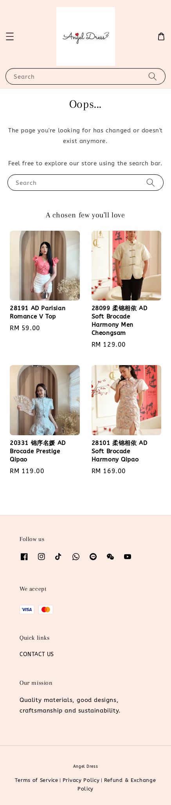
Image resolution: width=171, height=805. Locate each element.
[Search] (152, 76)
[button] (9, 36)
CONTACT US (37, 654)
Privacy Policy (81, 780)
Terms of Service (36, 780)
